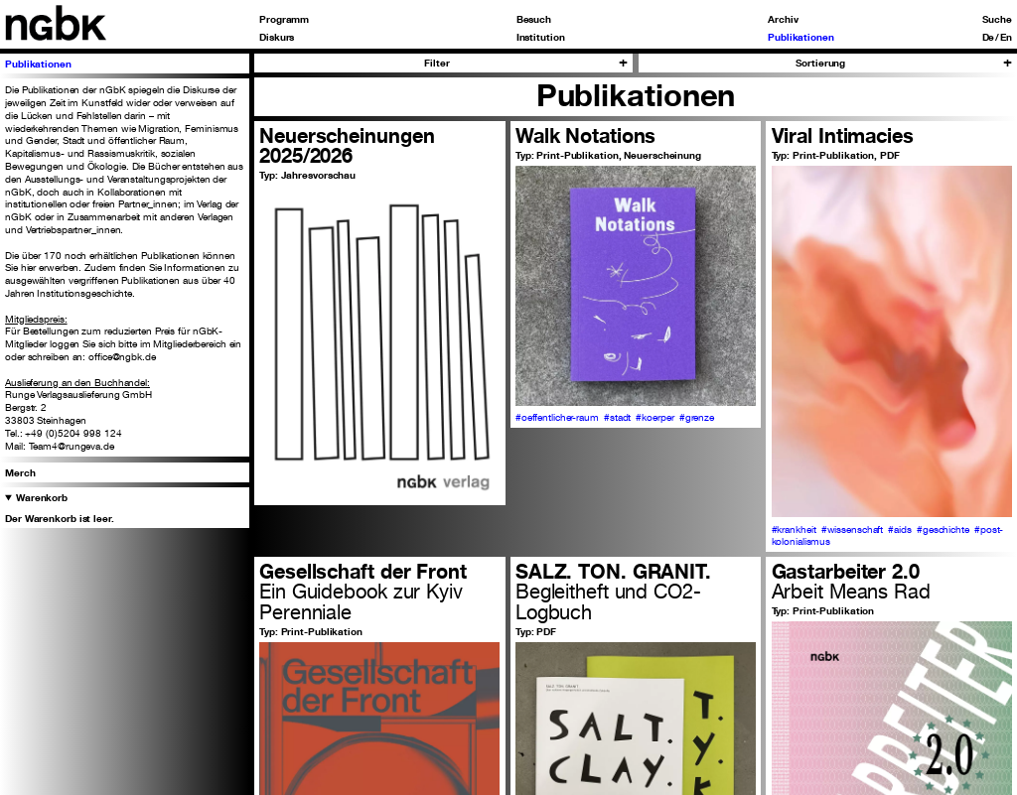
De (988, 37)
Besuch (533, 19)
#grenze (696, 417)
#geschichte (943, 529)
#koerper (654, 417)
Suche (997, 19)
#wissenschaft (852, 529)
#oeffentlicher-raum (557, 417)
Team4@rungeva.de (71, 446)
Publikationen (801, 37)
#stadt (617, 417)
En (1006, 37)
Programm (284, 19)
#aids (900, 529)
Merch (20, 472)
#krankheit (794, 529)
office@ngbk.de (122, 356)
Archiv (783, 19)
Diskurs (276, 37)
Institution (540, 37)
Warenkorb (42, 497)
